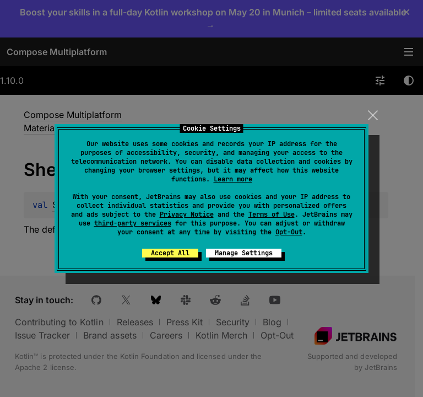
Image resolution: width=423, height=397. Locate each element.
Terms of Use (271, 214)
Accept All (170, 253)
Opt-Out (288, 232)
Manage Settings (244, 253)
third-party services (132, 223)
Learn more (233, 179)
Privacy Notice (187, 214)
